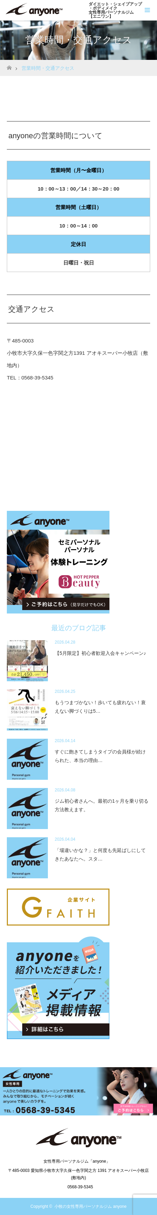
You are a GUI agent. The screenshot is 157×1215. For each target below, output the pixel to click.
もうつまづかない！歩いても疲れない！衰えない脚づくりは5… (100, 707)
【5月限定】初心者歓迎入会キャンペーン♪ (100, 653)
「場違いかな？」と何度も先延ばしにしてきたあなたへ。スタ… (100, 855)
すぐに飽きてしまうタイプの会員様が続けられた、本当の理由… (100, 756)
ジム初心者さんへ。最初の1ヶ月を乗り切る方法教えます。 (101, 805)
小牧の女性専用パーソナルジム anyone (90, 1206)
